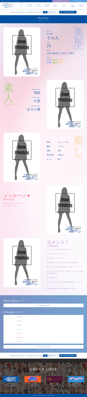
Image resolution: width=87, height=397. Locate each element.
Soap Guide (81, 5)
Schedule (38, 5)
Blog (78, 1)
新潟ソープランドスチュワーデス (76, 381)
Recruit (61, 1)
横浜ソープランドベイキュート (32, 381)
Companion (29, 5)
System (55, 5)
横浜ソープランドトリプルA (54, 381)
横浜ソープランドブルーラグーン (11, 381)
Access (64, 5)
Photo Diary (46, 5)
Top (21, 5)
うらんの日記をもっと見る (43, 305)
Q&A (72, 5)
